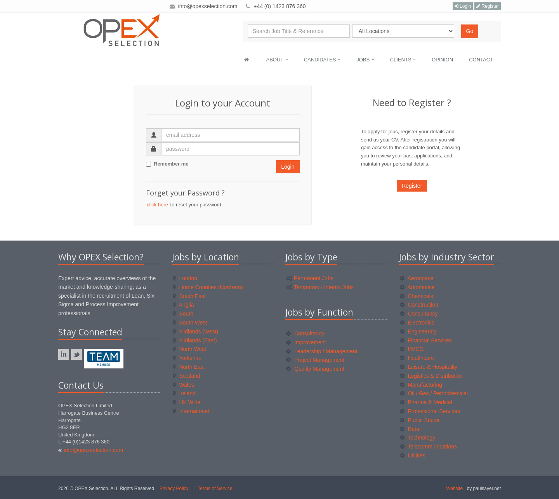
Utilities (412, 455)
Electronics (417, 322)
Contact (481, 60)
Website (454, 488)
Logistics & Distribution (431, 376)
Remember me (167, 164)
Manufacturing (421, 385)
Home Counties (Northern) (208, 287)
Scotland (186, 376)
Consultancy (305, 333)
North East (189, 367)
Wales (183, 385)
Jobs (365, 60)
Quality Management (315, 369)
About (277, 60)
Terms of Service (215, 488)
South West (190, 322)
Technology (417, 437)
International (191, 411)
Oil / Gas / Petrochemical (434, 393)
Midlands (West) (196, 331)
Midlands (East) (195, 340)
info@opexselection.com (208, 6)
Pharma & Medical (426, 402)
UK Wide (187, 402)
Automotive (417, 287)
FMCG (412, 349)
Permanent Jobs (309, 278)
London (185, 278)
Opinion (442, 60)
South (183, 314)
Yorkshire (187, 358)
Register (487, 6)
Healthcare (417, 358)
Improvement (306, 342)
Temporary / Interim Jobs (320, 287)
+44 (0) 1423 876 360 (279, 6)
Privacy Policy (174, 488)
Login (463, 6)
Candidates (322, 60)
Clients (403, 60)
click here (157, 205)
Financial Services (426, 340)
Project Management (315, 360)
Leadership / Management (322, 351)
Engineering (418, 331)
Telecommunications (428, 446)
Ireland (184, 393)
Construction (419, 305)
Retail (411, 429)
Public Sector (420, 420)
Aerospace (417, 278)
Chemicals (416, 296)
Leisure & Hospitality (429, 367)
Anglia (183, 305)
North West (190, 349)
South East (189, 296)
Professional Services (430, 411)
